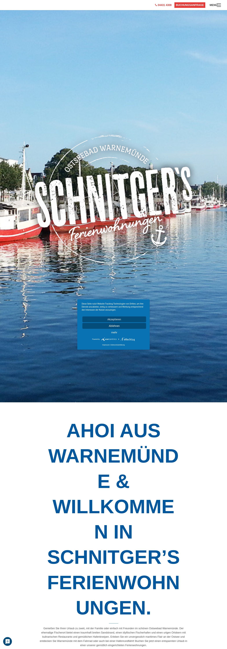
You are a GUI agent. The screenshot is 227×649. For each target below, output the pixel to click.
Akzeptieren (114, 319)
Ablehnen (114, 325)
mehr (114, 332)
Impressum (105, 345)
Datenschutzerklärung (118, 345)
